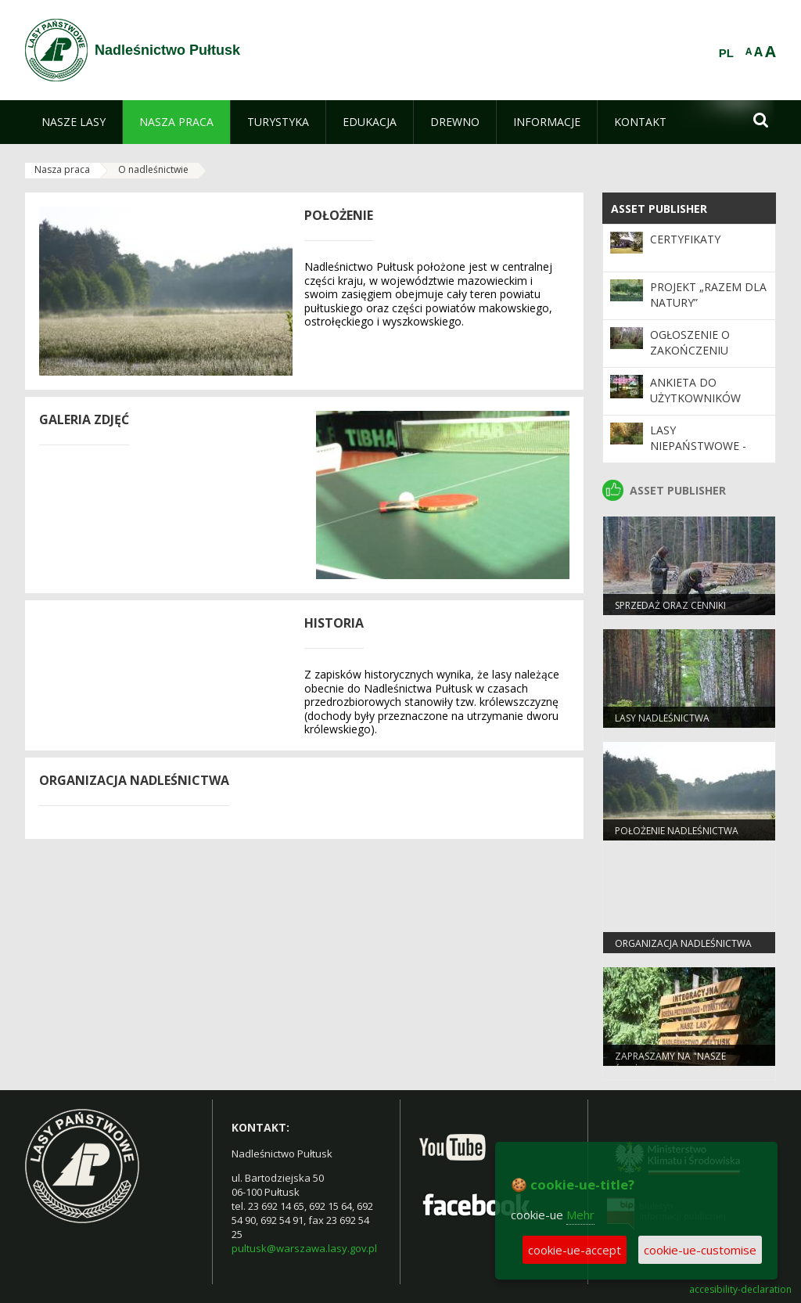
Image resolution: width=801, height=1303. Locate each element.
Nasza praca (62, 169)
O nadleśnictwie (153, 169)
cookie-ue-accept (574, 1250)
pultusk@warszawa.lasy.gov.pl (304, 1248)
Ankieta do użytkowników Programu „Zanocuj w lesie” (701, 406)
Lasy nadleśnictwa (662, 718)
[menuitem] (73, 122)
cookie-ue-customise (700, 1250)
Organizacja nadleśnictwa (683, 943)
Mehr (580, 1214)
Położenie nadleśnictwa (676, 830)
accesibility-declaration (740, 1289)
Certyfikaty (685, 239)
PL (726, 53)
